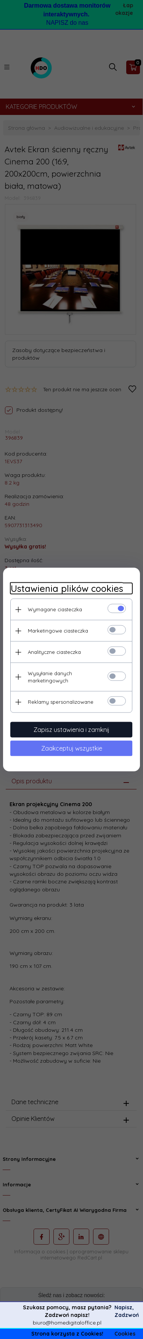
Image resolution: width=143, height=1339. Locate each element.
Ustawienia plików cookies (67, 588)
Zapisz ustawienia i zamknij (71, 729)
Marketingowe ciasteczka (58, 631)
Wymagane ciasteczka (55, 609)
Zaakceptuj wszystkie (71, 748)
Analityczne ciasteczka (54, 652)
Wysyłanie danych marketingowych (50, 677)
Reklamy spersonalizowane (60, 702)
